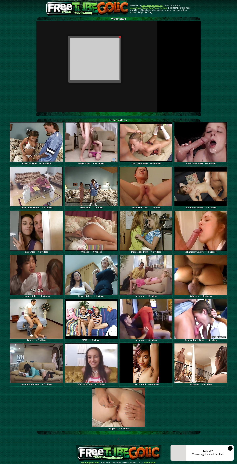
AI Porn (163, 8)
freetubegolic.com (90, 463)
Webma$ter (150, 463)
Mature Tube (135, 8)
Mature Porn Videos (150, 8)
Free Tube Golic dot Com (151, 5)
